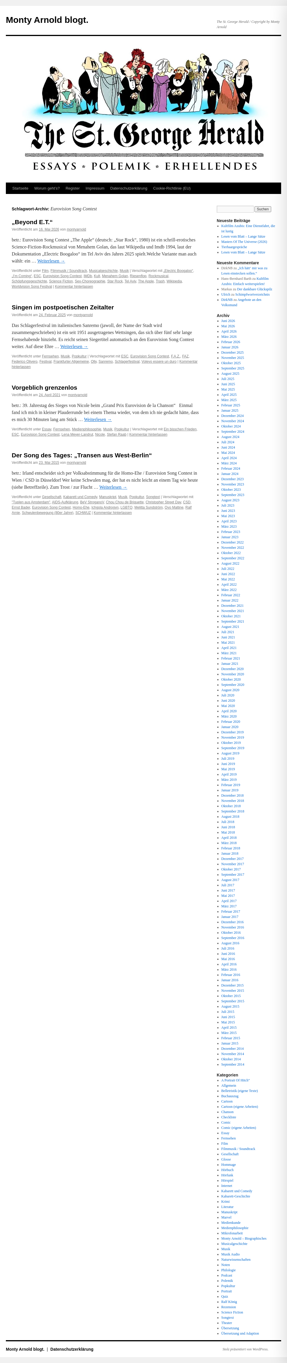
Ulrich (225, 294)
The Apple (146, 281)
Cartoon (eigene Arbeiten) (239, 1107)
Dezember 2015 (232, 985)
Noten (225, 1265)
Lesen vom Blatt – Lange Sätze (243, 236)
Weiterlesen (51, 260)
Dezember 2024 (232, 416)
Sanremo (106, 362)
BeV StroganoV (92, 502)
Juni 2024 (228, 447)
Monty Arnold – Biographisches (243, 1238)
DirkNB (227, 300)
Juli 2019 (227, 759)
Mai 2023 (228, 516)
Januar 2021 (229, 664)
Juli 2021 (227, 632)
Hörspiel (227, 1180)
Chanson (227, 1112)
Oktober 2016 (231, 933)
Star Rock (115, 281)
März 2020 (229, 716)
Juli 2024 (227, 442)
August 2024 (230, 437)
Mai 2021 (228, 642)
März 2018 (229, 843)
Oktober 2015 (231, 996)
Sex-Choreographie (90, 281)
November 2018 (232, 801)
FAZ (185, 356)
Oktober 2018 (231, 806)
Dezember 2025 (232, 352)
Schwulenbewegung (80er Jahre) (48, 513)
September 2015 (232, 1001)
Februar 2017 (230, 911)
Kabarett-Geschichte (235, 1196)
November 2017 (232, 864)
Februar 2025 (230, 405)
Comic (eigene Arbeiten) (238, 1128)
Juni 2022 (228, 574)
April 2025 (229, 395)
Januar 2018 (229, 853)
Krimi (225, 1202)
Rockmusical (158, 276)
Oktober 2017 (231, 869)
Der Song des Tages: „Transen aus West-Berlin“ (82, 455)
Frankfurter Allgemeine (71, 362)
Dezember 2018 (232, 795)
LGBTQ (127, 507)
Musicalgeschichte (103, 271)
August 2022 (230, 563)
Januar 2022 (229, 600)
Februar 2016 (230, 975)
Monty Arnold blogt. (47, 20)
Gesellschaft (51, 497)
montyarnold (76, 229)
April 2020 (229, 711)
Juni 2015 (228, 1017)
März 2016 (229, 969)
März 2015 (229, 1033)
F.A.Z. (175, 356)
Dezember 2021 (232, 606)
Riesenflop (138, 276)
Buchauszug (230, 1096)
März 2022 (229, 590)
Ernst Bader (21, 507)
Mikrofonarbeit (232, 1233)
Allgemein (228, 1085)
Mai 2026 (228, 326)
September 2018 (232, 811)
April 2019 (229, 774)
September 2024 (232, 432)
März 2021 (229, 653)
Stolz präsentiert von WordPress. (246, 1349)
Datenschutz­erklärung (128, 188)
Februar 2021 (230, 658)
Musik (124, 271)
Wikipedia (174, 281)
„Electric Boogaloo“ (178, 271)
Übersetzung (230, 1328)
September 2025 (232, 368)
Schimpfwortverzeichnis (252, 294)
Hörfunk (227, 1175)
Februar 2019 (230, 785)
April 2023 (229, 521)
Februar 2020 (230, 722)
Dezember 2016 (232, 922)
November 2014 (232, 1054)
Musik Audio (230, 1254)
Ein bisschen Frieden (180, 429)
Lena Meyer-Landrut (77, 434)
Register (73, 188)
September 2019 (232, 748)
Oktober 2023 (231, 490)
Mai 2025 (228, 389)
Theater (226, 1323)
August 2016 (230, 943)
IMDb (87, 276)
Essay (46, 429)
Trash (160, 281)
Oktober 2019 (231, 743)
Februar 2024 (230, 468)
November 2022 (232, 548)
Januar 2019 (229, 790)
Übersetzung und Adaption (240, 1333)
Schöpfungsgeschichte (29, 281)
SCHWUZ (83, 513)
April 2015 (229, 1027)
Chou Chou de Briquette (125, 502)
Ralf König (229, 1302)
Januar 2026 (229, 347)
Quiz (224, 1296)
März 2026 (229, 337)
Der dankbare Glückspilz (254, 289)
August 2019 (230, 753)
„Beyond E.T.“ (32, 222)
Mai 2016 (228, 959)
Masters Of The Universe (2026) (244, 242)
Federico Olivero (24, 362)
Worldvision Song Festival (32, 286)
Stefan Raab (117, 434)
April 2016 (229, 964)
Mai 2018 (228, 832)
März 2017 (229, 906)
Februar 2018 (230, 848)
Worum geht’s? (47, 188)
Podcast (226, 1275)
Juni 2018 (228, 827)
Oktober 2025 (231, 363)
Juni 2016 (228, 954)
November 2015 (232, 991)
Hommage (228, 1165)
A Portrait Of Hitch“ (235, 1080)
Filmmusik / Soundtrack (69, 271)
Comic (226, 1122)
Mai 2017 (228, 896)
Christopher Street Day (163, 502)
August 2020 (230, 690)
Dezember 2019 (232, 732)
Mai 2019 (228, 769)
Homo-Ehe (81, 507)
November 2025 (232, 358)
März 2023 (229, 526)
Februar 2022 (230, 595)
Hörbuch (227, 1170)
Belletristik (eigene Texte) (239, 1091)
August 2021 (230, 627)
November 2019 (232, 737)
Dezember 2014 (232, 1049)
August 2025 (230, 374)
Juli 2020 (227, 695)
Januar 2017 (229, 917)
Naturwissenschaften (236, 1260)
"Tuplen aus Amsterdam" (31, 502)
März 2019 (229, 780)
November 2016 (232, 927)
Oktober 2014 (231, 1059)
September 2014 (232, 1064)
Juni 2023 (228, 511)
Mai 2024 (228, 453)
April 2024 (229, 458)
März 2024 (229, 463)
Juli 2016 (227, 948)
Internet (226, 1186)
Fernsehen (50, 356)
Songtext (153, 497)
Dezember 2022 (232, 542)
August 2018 (230, 817)
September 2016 (232, 938)
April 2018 (229, 838)
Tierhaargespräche (234, 247)
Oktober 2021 (231, 616)
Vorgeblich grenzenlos (44, 387)
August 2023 (230, 500)
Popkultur (79, 356)
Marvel (226, 1217)
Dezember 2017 (232, 859)
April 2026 (229, 331)
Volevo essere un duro (158, 362)
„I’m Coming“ (22, 276)
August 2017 (230, 880)
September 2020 (232, 685)
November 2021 (232, 611)
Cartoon (227, 1101)
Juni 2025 (228, 384)
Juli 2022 (227, 569)
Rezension (228, 1307)
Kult (97, 276)
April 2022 (229, 584)
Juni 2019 (228, 764)
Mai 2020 (228, 706)
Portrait (226, 1291)
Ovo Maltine (174, 507)
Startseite (20, 188)
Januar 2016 (229, 980)
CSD (186, 502)
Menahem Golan (115, 276)
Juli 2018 (227, 822)
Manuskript (107, 497)
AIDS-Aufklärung (65, 502)
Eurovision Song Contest (62, 276)
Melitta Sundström (148, 507)
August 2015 (230, 1006)
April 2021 (229, 648)
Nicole (100, 434)
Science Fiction (61, 281)
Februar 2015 (230, 1038)
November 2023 (232, 484)
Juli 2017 (227, 885)
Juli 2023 (227, 505)
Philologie (228, 1270)
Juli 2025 (227, 379)
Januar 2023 (229, 537)
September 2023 (232, 495)
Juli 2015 (227, 1012)
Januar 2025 (229, 410)
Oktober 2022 (231, 553)
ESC (37, 276)
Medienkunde (231, 1223)
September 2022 (232, 558)
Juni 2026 (228, 321)
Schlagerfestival (127, 362)
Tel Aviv (130, 281)
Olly (94, 362)
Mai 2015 (228, 1022)
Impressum (95, 188)
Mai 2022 (228, 579)
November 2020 (232, 674)
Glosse (226, 1159)
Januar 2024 (229, 474)
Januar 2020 (229, 727)
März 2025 (229, 400)
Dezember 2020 (232, 669)
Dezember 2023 (232, 479)
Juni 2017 (228, 890)
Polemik (227, 1281)
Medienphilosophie (86, 429)
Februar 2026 (230, 342)
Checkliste (228, 1117)
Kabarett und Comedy (80, 497)
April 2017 (229, 901)
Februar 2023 (230, 532)
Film (45, 271)
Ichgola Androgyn (105, 507)
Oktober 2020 (231, 679)
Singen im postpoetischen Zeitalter (63, 307)
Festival (46, 362)
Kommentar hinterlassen (74, 286)
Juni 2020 (228, 700)
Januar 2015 (229, 1043)
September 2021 (232, 621)
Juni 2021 (228, 637)
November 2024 (232, 421)
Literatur (227, 1207)
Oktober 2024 (231, 426)
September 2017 (232, 875)
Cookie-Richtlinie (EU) (172, 188)
